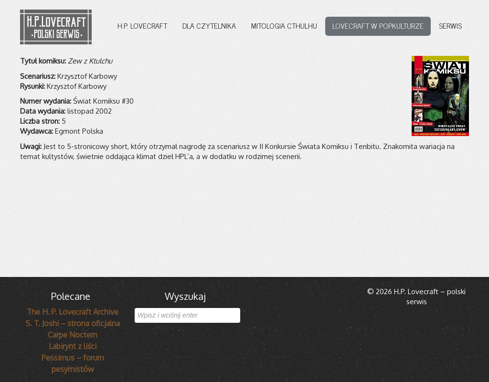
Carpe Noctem (72, 335)
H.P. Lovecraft (142, 25)
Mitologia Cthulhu (284, 25)
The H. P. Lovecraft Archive (72, 312)
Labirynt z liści (72, 346)
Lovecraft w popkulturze (378, 25)
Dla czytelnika (209, 25)
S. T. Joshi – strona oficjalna (72, 323)
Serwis (450, 25)
